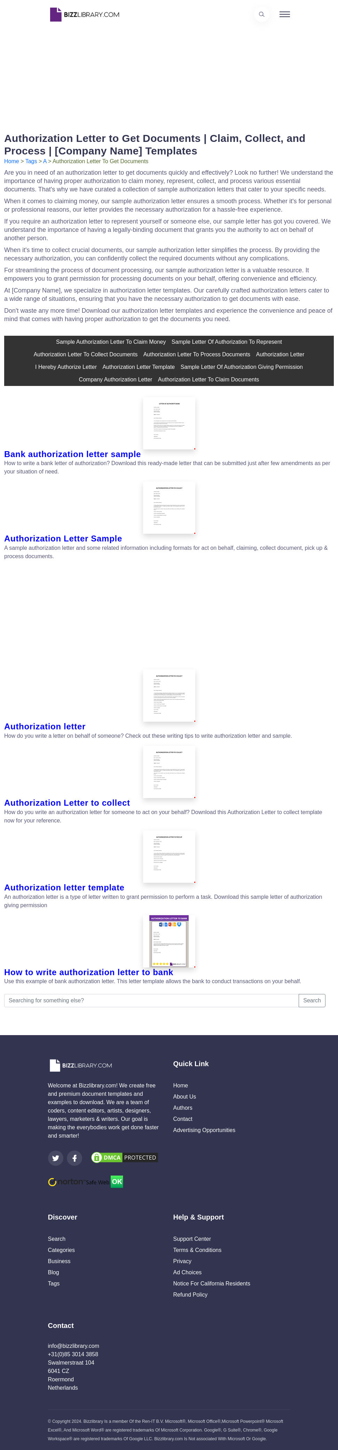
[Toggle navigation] (284, 14)
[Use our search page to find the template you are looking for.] (261, 14)
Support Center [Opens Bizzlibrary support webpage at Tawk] (192, 1239)
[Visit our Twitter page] (55, 1158)
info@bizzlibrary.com (74, 1346)
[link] (55, 1158)
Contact (182, 1119)
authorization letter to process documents (196, 354)
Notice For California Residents (211, 1283)
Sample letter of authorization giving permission (242, 367)
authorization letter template (138, 367)
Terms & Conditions (197, 1250)
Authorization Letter (280, 354)
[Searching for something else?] (151, 1000)
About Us (184, 1097)
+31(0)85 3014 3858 (73, 1354)
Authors (182, 1108)
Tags (31, 161)
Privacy (182, 1261)
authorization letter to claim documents (208, 379)
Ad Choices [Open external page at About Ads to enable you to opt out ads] (187, 1272)
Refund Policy (190, 1295)
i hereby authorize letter (66, 367)
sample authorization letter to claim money (111, 342)
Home (11, 161)
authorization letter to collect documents (86, 354)
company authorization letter (115, 379)
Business (59, 1261)
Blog (53, 1272)
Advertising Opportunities (204, 1130)
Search (312, 1000)
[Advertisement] (169, 78)
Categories (61, 1250)
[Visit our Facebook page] (74, 1158)
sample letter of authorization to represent (227, 342)
